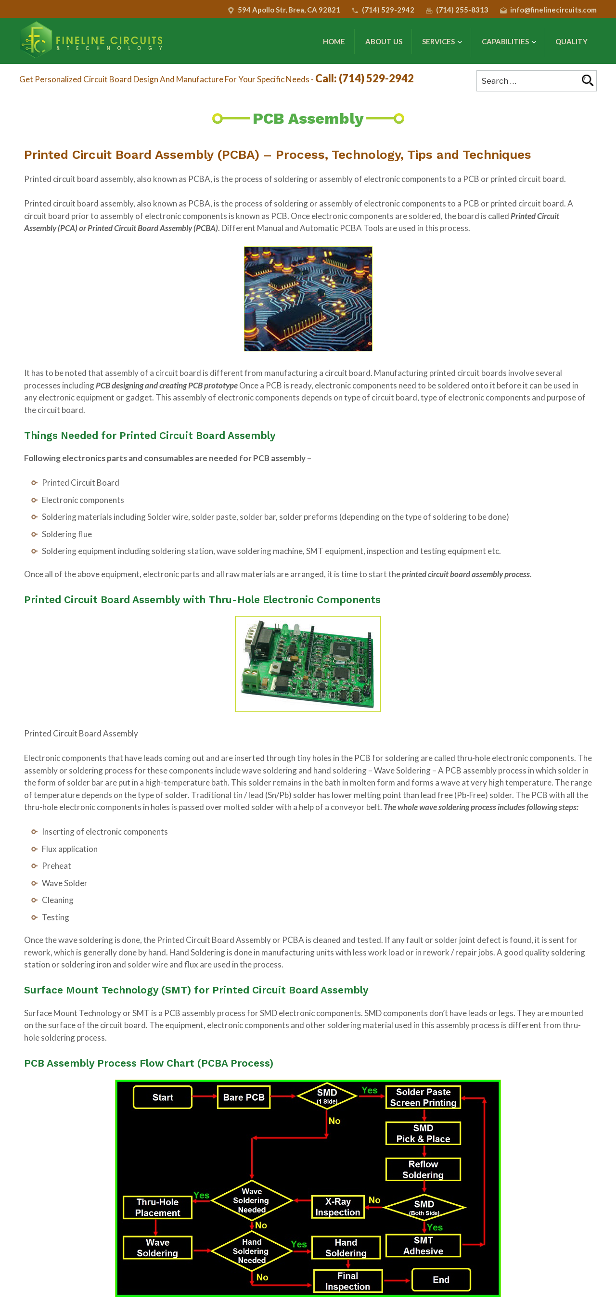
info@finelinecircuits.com (553, 9)
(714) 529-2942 (388, 9)
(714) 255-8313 (462, 9)
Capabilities (509, 42)
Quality (571, 41)
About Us (383, 41)
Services (442, 42)
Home (334, 41)
